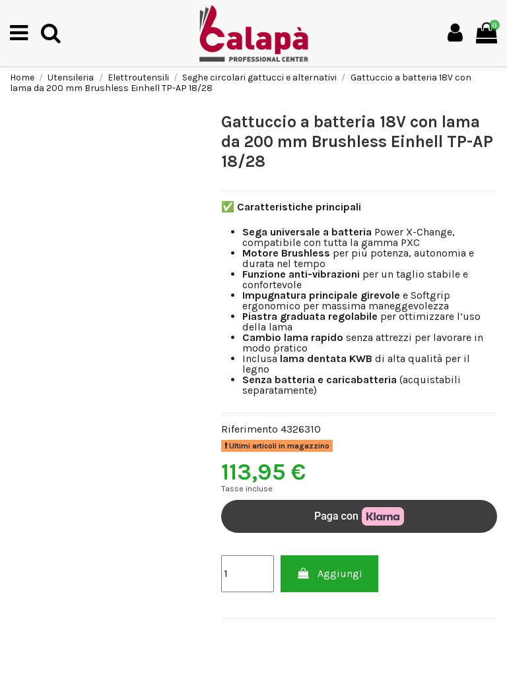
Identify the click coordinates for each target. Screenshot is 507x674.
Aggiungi (329, 573)
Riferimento (249, 429)
